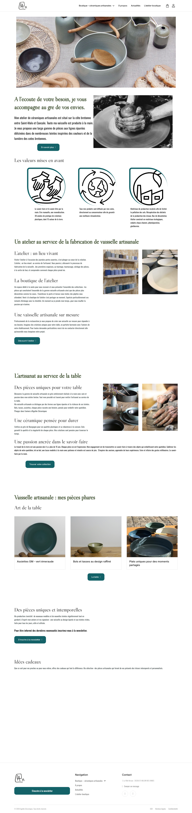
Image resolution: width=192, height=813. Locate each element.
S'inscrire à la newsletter (30, 639)
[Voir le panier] (167, 6)
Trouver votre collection (40, 464)
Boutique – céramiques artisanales (95, 5)
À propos (122, 5)
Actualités (135, 5)
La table (96, 577)
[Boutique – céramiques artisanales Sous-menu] (113, 5)
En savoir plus (48, 147)
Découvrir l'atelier (27, 340)
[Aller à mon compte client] (172, 6)
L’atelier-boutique (152, 5)
